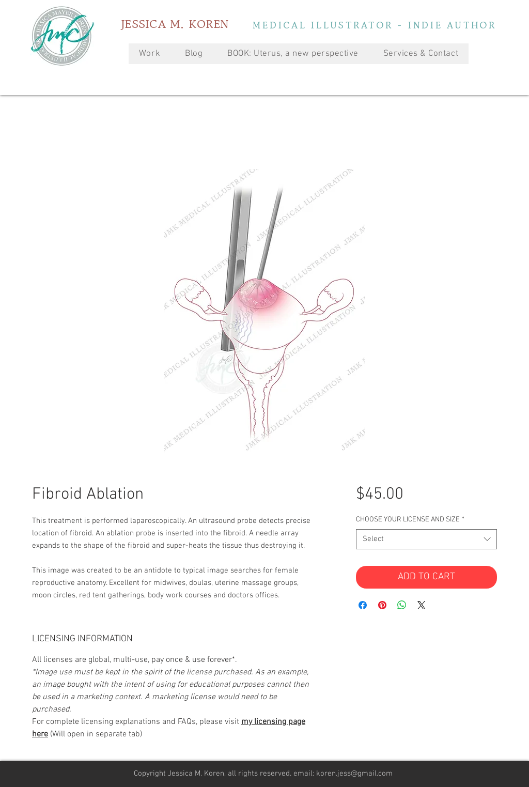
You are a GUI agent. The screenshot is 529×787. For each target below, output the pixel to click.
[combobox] (426, 539)
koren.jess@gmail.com (354, 773)
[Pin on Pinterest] (382, 605)
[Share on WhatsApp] (402, 605)
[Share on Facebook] (362, 605)
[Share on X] (421, 605)
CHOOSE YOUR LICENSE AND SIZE (410, 519)
